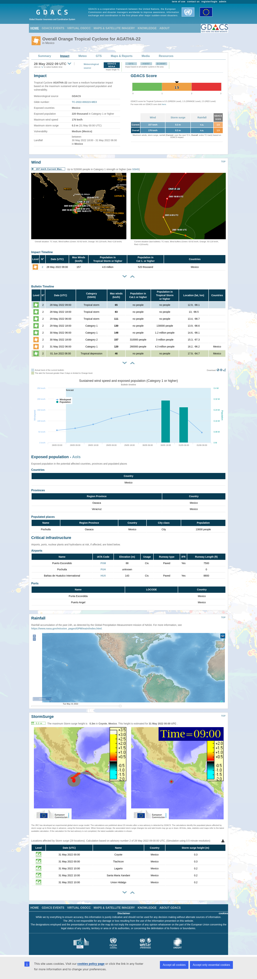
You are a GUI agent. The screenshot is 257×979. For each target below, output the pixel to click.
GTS (99, 55)
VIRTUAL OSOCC (79, 28)
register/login (209, 1)
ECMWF (161, 63)
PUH (103, 569)
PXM (103, 563)
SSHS (135, 169)
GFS (130, 63)
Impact (64, 55)
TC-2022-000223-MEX (84, 102)
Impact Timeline (42, 252)
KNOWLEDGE (147, 28)
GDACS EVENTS (53, 28)
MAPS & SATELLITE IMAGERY (114, 28)
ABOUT (164, 28)
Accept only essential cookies (211, 964)
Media (146, 55)
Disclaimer (124, 913)
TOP (223, 161)
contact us (193, 1)
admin (222, 1)
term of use (178, 1)
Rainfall (202, 117)
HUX (103, 575)
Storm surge (178, 117)
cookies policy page (90, 963)
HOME (34, 28)
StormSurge (42, 716)
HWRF (146, 63)
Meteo (83, 55)
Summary (44, 55)
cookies (223, 913)
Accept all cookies (174, 964)
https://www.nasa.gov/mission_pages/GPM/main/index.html (66, 628)
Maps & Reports (122, 55)
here (164, 104)
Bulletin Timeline (42, 286)
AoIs (76, 457)
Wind (153, 117)
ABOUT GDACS (170, 907)
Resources (166, 55)
